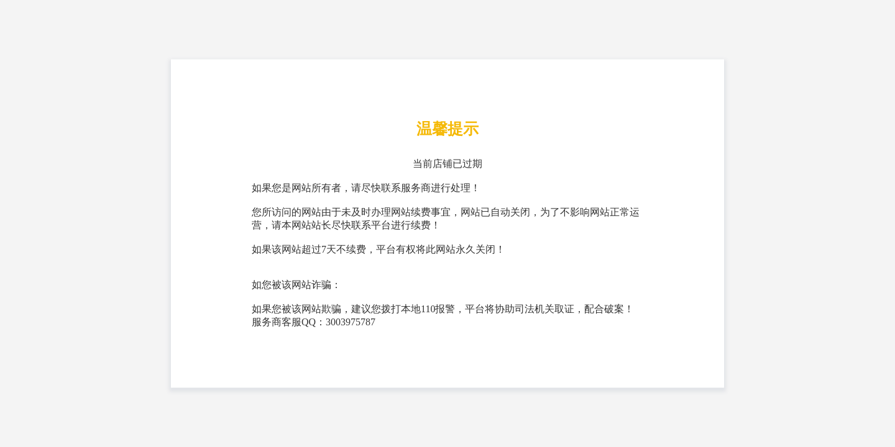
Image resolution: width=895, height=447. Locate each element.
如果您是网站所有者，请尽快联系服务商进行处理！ (366, 188)
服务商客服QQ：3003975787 (313, 322)
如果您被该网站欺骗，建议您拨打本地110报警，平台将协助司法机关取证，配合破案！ (443, 309)
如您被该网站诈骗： (296, 284)
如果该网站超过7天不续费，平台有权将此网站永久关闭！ (378, 249)
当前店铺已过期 (447, 163)
